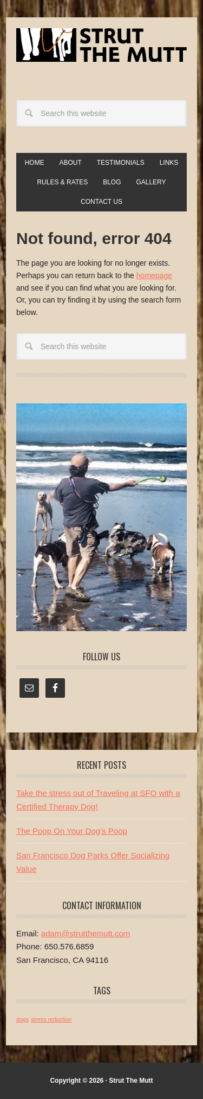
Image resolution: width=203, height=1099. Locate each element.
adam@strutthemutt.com (85, 933)
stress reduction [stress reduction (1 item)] (51, 1019)
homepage (154, 275)
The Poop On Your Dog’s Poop (71, 831)
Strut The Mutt (101, 50)
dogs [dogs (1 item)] (22, 1019)
